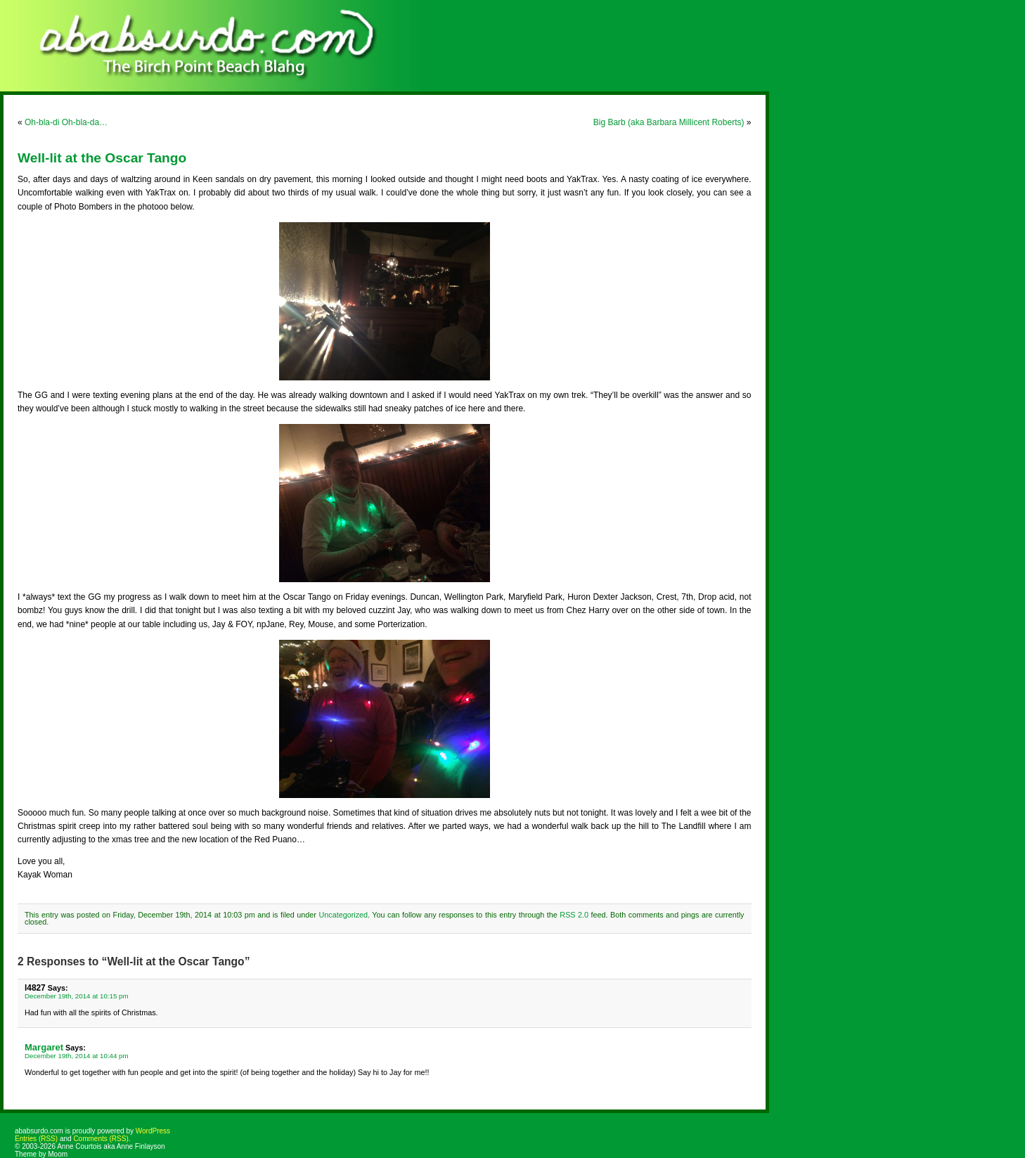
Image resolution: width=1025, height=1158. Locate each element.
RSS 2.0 (574, 915)
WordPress (153, 1131)
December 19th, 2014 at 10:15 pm (77, 996)
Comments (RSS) (100, 1139)
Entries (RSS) (36, 1139)
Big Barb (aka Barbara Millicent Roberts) (668, 122)
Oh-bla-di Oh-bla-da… (66, 122)
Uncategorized (343, 915)
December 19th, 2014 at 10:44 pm (77, 1056)
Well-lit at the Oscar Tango (102, 157)
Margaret (44, 1047)
